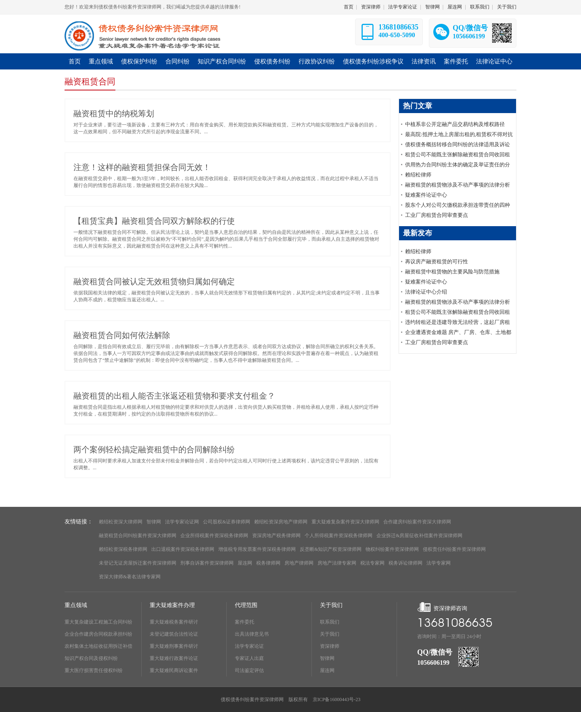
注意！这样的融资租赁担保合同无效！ (142, 167)
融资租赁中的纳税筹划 (113, 113)
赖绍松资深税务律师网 (123, 549)
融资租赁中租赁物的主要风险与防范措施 (452, 272)
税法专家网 (372, 563)
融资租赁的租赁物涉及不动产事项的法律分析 (457, 185)
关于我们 (506, 7)
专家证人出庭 (249, 658)
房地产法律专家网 (337, 563)
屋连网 (454, 7)
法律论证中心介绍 (426, 292)
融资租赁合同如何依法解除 (121, 335)
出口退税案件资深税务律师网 (182, 549)
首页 (348, 7)
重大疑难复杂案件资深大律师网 (345, 522)
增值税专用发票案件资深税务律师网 (257, 549)
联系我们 (479, 7)
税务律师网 (268, 563)
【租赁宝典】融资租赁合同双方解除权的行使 (154, 220)
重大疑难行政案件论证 (174, 658)
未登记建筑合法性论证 (174, 634)
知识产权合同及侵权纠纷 (91, 658)
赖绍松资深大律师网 (120, 522)
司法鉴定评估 (249, 670)
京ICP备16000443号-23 (337, 699)
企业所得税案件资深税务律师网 (214, 535)
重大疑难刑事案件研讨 (174, 646)
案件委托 (244, 622)
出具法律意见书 (252, 634)
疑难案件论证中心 (426, 195)
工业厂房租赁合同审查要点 (436, 215)
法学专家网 (438, 563)
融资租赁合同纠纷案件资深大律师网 (137, 535)
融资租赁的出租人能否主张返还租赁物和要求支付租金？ (174, 395)
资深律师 (370, 7)
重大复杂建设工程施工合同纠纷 (98, 622)
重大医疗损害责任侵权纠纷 (94, 670)
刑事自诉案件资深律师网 (207, 563)
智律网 (432, 7)
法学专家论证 (402, 7)
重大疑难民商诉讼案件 (174, 670)
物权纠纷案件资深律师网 (392, 549)
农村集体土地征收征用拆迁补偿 (98, 646)
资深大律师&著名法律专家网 (130, 577)
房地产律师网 (298, 563)
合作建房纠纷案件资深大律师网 (417, 522)
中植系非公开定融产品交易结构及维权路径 (455, 124)
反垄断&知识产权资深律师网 (331, 549)
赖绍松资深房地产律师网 (280, 522)
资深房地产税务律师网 (276, 535)
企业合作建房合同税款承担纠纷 (98, 634)
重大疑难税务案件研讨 (174, 622)
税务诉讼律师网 (405, 563)
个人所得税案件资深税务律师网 (338, 535)
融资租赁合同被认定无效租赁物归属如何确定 (154, 281)
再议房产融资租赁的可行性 (436, 261)
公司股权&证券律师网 (226, 522)
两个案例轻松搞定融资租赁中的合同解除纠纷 (154, 449)
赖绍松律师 (418, 175)
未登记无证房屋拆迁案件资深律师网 (137, 563)
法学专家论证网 (182, 522)
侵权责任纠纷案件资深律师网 (454, 549)
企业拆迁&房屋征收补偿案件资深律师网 (419, 535)
